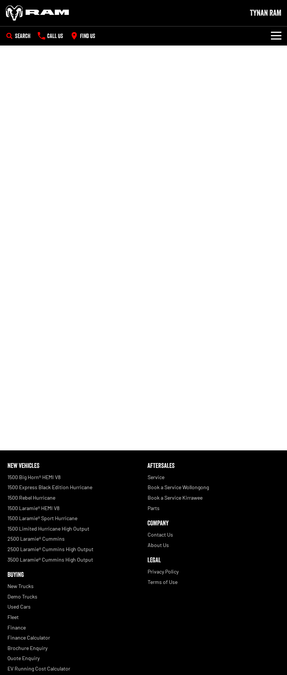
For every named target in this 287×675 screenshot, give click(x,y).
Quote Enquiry (23, 658)
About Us (158, 545)
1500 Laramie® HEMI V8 (33, 508)
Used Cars (19, 606)
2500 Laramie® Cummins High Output (50, 549)
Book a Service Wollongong (178, 487)
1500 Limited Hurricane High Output (48, 528)
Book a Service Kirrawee (175, 497)
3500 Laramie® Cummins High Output (50, 559)
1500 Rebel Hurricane (31, 497)
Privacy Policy (163, 571)
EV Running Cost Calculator (38, 668)
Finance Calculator (28, 637)
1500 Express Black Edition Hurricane (49, 487)
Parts (154, 508)
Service (156, 477)
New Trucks (20, 586)
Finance (16, 627)
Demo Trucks (22, 596)
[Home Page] (37, 13)
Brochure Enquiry (27, 648)
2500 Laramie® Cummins (36, 538)
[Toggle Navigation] (276, 35)
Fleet (13, 617)
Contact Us (160, 534)
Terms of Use (163, 582)
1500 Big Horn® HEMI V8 (34, 477)
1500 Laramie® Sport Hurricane (42, 518)
